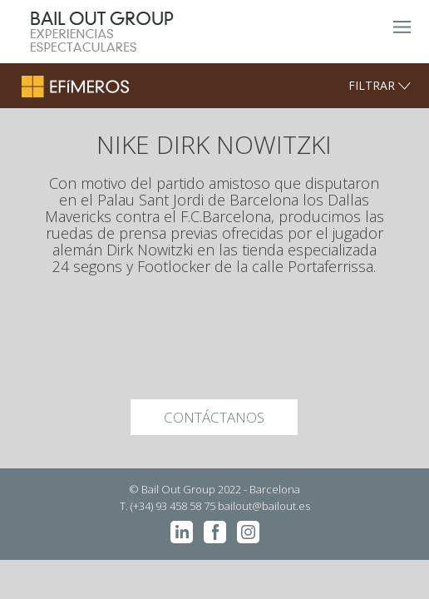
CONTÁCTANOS (214, 417)
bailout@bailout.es (264, 505)
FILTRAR (379, 85)
